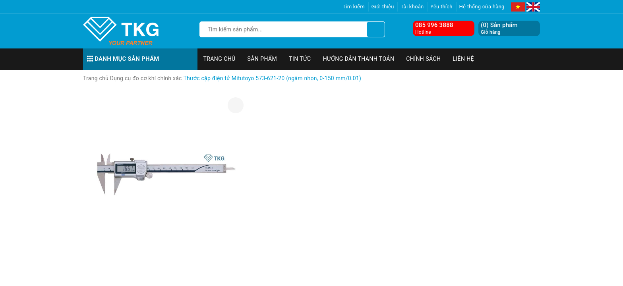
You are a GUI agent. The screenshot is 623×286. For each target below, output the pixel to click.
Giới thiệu (382, 7)
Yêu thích (441, 7)
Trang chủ (219, 59)
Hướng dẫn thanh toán (359, 59)
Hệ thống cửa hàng (482, 7)
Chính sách (423, 59)
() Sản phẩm (499, 28)
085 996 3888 (434, 25)
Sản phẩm (262, 59)
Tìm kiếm (353, 7)
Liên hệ (463, 59)
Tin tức (300, 59)
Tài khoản (412, 7)
